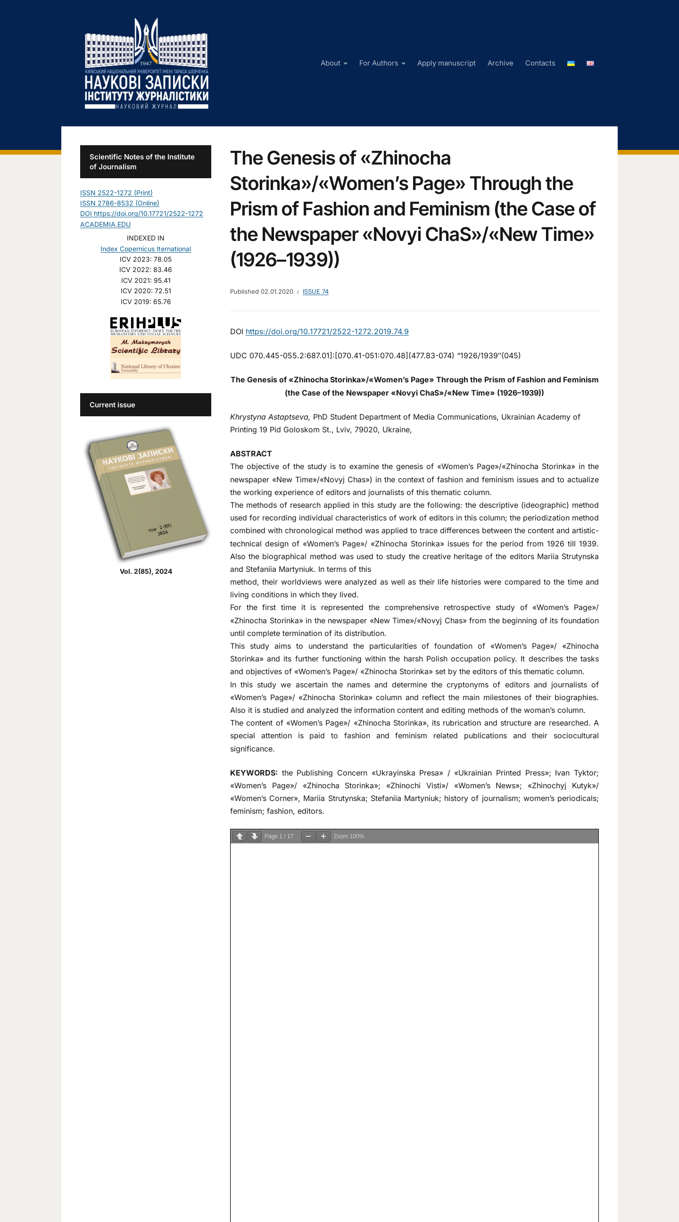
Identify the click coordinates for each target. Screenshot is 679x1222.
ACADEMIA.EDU (105, 224)
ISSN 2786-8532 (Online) (119, 203)
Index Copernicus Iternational (145, 249)
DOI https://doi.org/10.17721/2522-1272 (141, 213)
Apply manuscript (446, 62)
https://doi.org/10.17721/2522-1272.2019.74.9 (327, 331)
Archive (500, 62)
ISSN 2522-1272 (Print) (116, 193)
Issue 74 (316, 291)
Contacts (540, 62)
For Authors (378, 62)
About (330, 62)
